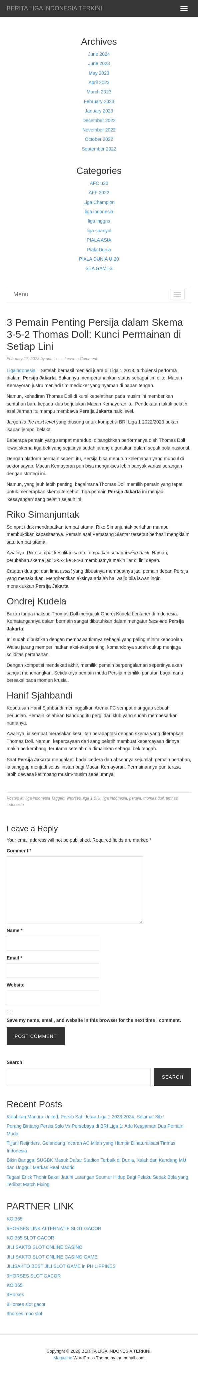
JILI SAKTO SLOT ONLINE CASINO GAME (52, 1257)
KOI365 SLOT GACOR (30, 1238)
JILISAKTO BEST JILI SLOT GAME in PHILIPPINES (61, 1266)
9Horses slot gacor (26, 1304)
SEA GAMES (99, 268)
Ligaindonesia (21, 370)
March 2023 (99, 91)
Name (14, 930)
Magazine (62, 1357)
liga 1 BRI (91, 798)
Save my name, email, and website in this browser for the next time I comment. (94, 1020)
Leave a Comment (80, 358)
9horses (74, 798)
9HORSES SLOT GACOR (34, 1276)
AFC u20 (99, 183)
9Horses (15, 1294)
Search (14, 1062)
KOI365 (14, 1218)
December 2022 (99, 120)
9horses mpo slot (24, 1313)
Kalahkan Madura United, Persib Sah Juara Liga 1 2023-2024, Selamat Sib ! (85, 1116)
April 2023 (98, 82)
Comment (19, 850)
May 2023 (99, 73)
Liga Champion (99, 202)
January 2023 (99, 110)
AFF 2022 (99, 192)
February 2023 (99, 101)
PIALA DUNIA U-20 (99, 259)
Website (15, 985)
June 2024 (99, 54)
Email (14, 957)
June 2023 (99, 63)
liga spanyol (99, 230)
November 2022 (99, 129)
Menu (20, 294)
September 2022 (99, 149)
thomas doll (153, 798)
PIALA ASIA (99, 240)
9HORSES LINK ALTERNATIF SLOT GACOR (54, 1228)
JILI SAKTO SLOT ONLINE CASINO (44, 1247)
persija (135, 798)
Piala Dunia (99, 249)
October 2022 (99, 139)
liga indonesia (99, 211)
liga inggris (99, 221)
